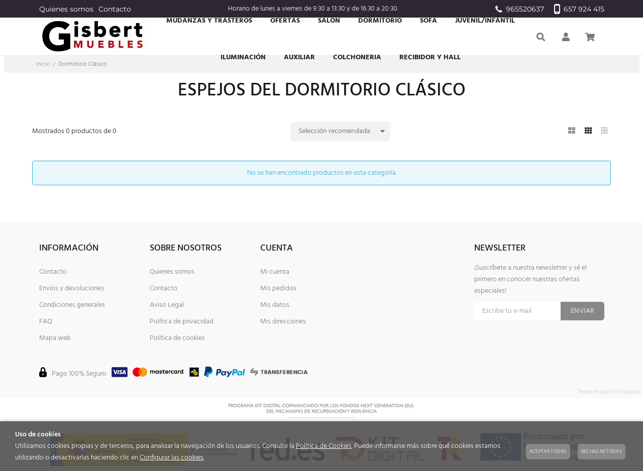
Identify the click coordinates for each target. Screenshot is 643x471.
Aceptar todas (548, 451)
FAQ (45, 321)
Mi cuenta (274, 272)
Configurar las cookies (171, 457)
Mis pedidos (278, 288)
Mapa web (55, 338)
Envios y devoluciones (71, 288)
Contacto (114, 9)
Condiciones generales (72, 305)
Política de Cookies (324, 446)
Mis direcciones (283, 321)
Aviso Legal (167, 305)
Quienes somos (66, 9)
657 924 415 (579, 9)
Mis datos (274, 305)
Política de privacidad (181, 321)
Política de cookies (177, 338)
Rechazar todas (601, 451)
